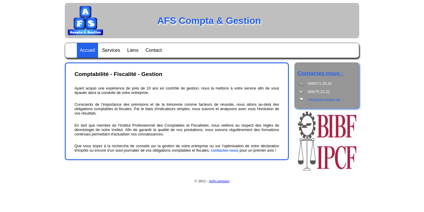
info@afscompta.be (324, 99)
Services (111, 50)
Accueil (87, 50)
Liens (132, 50)
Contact (153, 50)
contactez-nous (224, 150)
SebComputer (219, 181)
